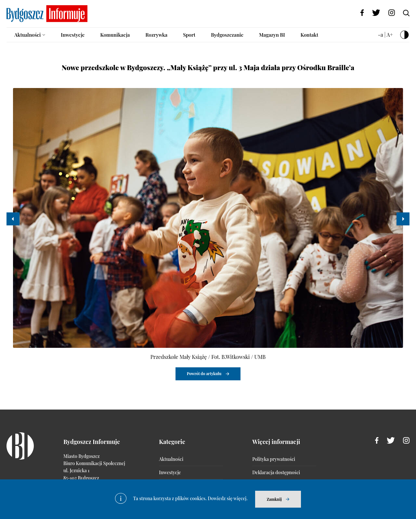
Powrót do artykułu (204, 373)
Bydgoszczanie (227, 35)
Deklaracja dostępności (276, 472)
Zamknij (274, 499)
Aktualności (27, 35)
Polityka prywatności (273, 459)
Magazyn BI (272, 35)
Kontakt (309, 35)
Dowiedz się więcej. (228, 498)
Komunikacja (115, 35)
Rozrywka (156, 35)
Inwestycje (72, 35)
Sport (189, 35)
